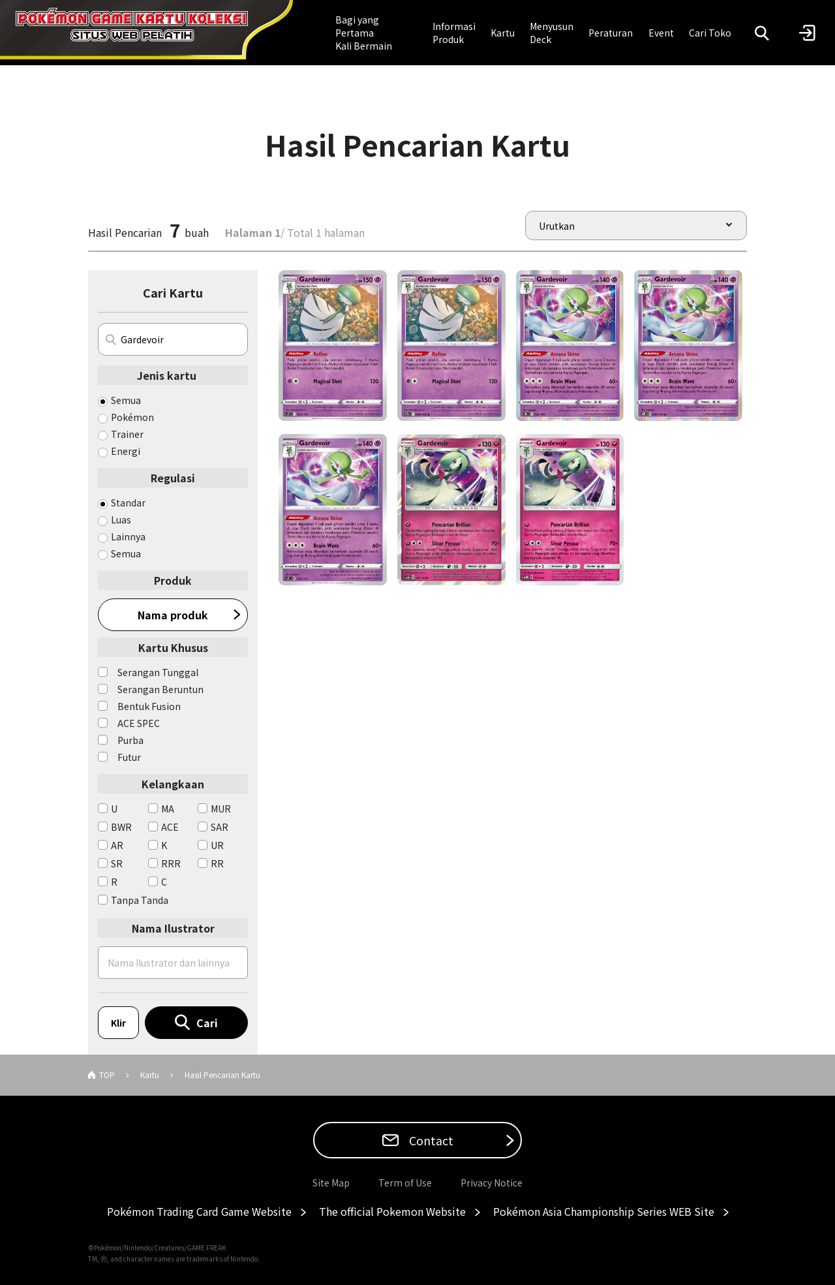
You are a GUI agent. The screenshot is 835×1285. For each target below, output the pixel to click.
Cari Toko (710, 32)
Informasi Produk (454, 33)
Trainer (127, 434)
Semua (126, 400)
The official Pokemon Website (392, 1211)
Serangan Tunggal (157, 672)
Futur (129, 757)
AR (117, 845)
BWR (121, 826)
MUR (221, 808)
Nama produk (173, 615)
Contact (429, 1140)
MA (167, 808)
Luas (121, 519)
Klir (118, 1022)
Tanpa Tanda (139, 899)
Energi (125, 450)
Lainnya (128, 536)
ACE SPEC (138, 723)
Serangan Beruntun (160, 689)
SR (117, 863)
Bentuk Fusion (149, 706)
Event (661, 32)
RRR (171, 863)
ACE (170, 826)
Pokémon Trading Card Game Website (199, 1211)
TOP (107, 1074)
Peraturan (610, 32)
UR (217, 845)
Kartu (503, 32)
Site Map (331, 1182)
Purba (130, 740)
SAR (219, 826)
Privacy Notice (492, 1182)
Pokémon (132, 417)
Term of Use (405, 1182)
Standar (128, 502)
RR (217, 863)
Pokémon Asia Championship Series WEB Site (603, 1211)
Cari (207, 1022)
